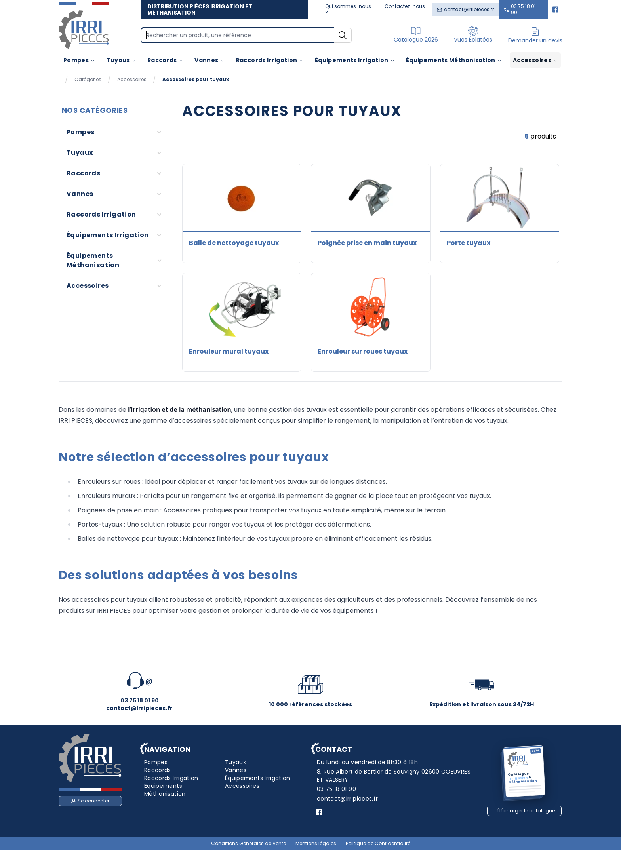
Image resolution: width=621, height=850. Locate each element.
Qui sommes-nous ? (348, 9)
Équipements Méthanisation (454, 60)
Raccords (165, 60)
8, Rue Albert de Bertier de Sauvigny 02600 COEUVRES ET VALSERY (394, 775)
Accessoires (535, 60)
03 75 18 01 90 (519, 9)
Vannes (209, 60)
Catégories (87, 79)
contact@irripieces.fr (465, 9)
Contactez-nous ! (405, 9)
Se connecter (90, 800)
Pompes (79, 60)
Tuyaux (121, 60)
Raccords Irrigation (270, 60)
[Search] (237, 35)
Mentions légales (315, 843)
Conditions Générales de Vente (248, 843)
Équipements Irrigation (355, 60)
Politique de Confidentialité (378, 843)
